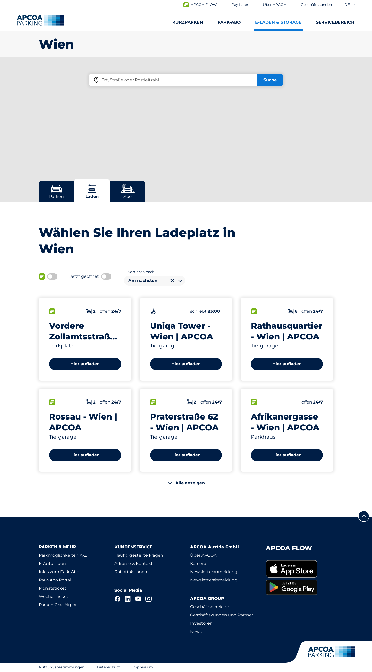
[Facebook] (117, 599)
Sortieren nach (141, 272)
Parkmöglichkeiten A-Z (63, 555)
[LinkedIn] (128, 599)
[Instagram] (148, 599)
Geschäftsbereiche (209, 606)
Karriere (198, 563)
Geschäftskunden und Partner (221, 615)
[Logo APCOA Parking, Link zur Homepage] (40, 20)
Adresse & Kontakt (133, 563)
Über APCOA (203, 555)
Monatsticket (52, 588)
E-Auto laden (52, 563)
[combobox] (154, 281)
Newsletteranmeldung (213, 571)
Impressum (142, 667)
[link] (299, 569)
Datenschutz (108, 667)
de (349, 4)
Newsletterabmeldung (213, 580)
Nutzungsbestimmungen (61, 667)
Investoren (201, 623)
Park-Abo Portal (55, 580)
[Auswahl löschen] (172, 281)
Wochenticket (53, 596)
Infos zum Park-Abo (59, 571)
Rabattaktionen (130, 571)
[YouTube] (138, 599)
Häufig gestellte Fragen (138, 555)
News (196, 631)
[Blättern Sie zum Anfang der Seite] (363, 516)
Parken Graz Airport (59, 604)
